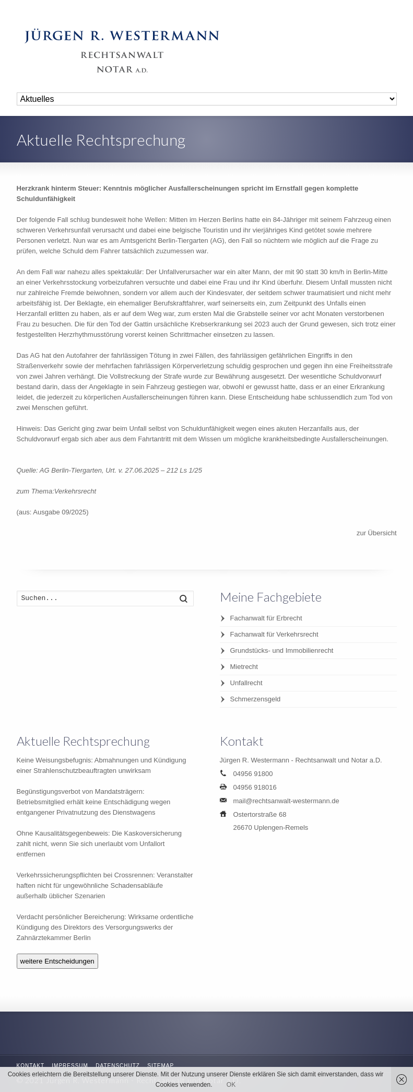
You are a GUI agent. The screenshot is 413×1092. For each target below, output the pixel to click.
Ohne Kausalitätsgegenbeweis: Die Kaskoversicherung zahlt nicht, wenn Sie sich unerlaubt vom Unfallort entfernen (99, 843)
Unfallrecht (246, 683)
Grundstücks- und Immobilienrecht (282, 650)
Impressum (70, 1065)
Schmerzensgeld (255, 699)
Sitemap (160, 1065)
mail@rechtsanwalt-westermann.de (286, 801)
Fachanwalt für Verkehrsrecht (274, 634)
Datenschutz (118, 1065)
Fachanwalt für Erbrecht (266, 618)
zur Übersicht (377, 533)
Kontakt (30, 1065)
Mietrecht (244, 667)
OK (231, 1084)
